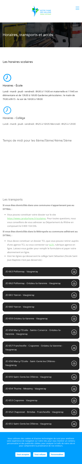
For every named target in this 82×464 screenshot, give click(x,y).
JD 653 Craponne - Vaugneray (41, 400)
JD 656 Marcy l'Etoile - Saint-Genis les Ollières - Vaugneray (41, 363)
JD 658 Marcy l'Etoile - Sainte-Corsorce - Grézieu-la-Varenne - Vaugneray (41, 332)
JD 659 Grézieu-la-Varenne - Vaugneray (41, 318)
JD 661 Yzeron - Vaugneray (41, 295)
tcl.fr (51, 244)
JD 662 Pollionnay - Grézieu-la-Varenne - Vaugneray (41, 283)
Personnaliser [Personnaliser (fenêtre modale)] (57, 454)
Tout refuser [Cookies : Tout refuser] (40, 454)
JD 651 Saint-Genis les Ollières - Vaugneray (41, 424)
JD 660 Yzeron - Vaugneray (41, 307)
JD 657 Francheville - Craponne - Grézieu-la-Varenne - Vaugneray (41, 347)
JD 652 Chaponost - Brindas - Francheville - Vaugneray (41, 412)
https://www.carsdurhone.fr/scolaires (26, 218)
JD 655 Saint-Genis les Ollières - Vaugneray (41, 377)
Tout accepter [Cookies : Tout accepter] (23, 454)
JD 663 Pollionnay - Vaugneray (41, 271)
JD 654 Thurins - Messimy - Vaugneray (41, 388)
